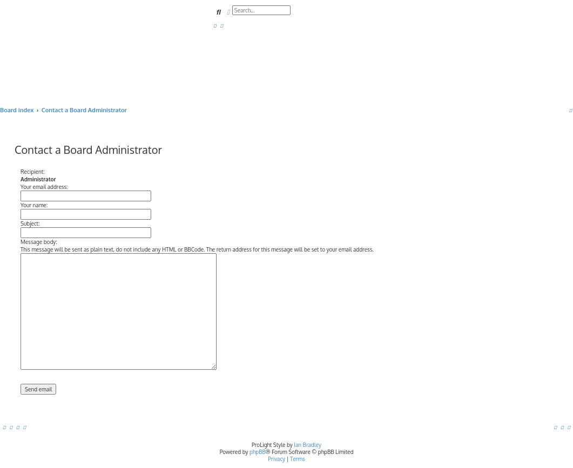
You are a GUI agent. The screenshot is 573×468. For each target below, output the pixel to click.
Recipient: (33, 171)
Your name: (34, 205)
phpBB (258, 452)
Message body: (39, 242)
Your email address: (44, 187)
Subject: (30, 223)
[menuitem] (215, 25)
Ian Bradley (307, 445)
